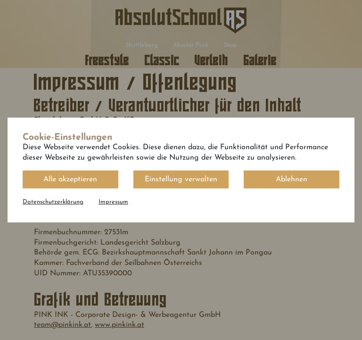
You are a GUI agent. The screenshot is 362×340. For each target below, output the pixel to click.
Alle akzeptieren (70, 179)
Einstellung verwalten (181, 179)
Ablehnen (291, 179)
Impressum (113, 202)
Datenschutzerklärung (53, 202)
